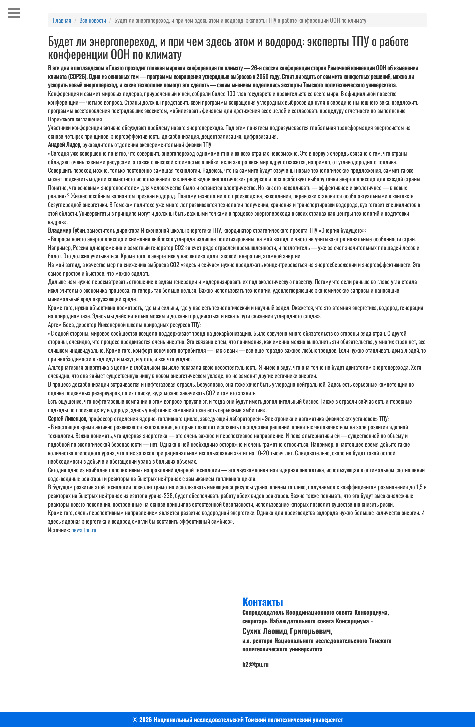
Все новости (92, 20)
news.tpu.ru (83, 529)
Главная (62, 20)
